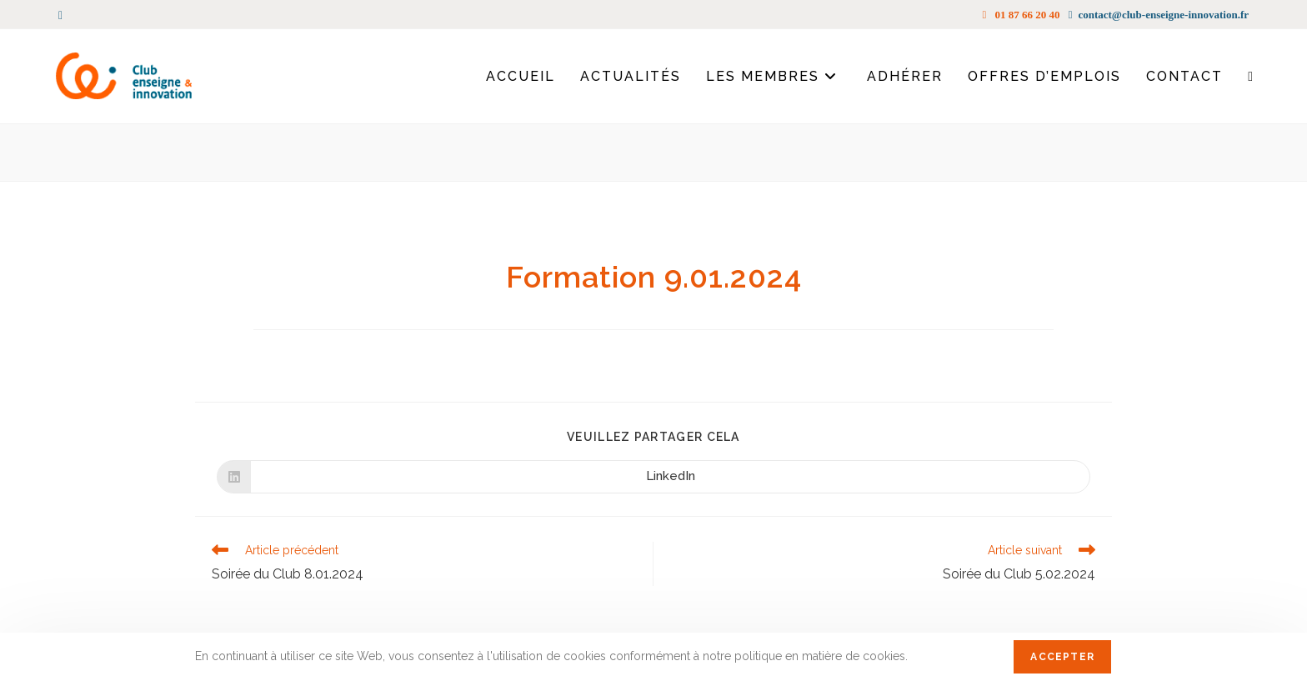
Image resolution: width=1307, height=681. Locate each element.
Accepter (1062, 657)
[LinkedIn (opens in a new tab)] (63, 15)
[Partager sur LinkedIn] (653, 476)
